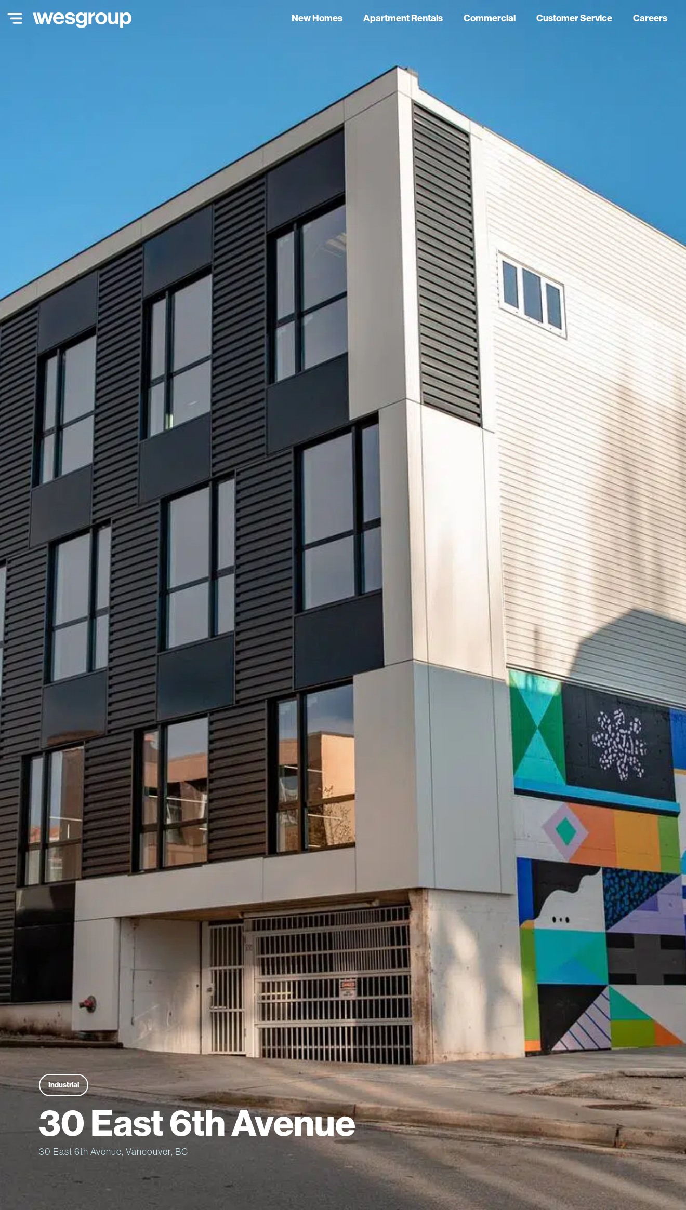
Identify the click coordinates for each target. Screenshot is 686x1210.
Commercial (490, 18)
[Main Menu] (12, 18)
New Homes (317, 18)
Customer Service (574, 18)
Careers (650, 18)
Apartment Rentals (403, 18)
